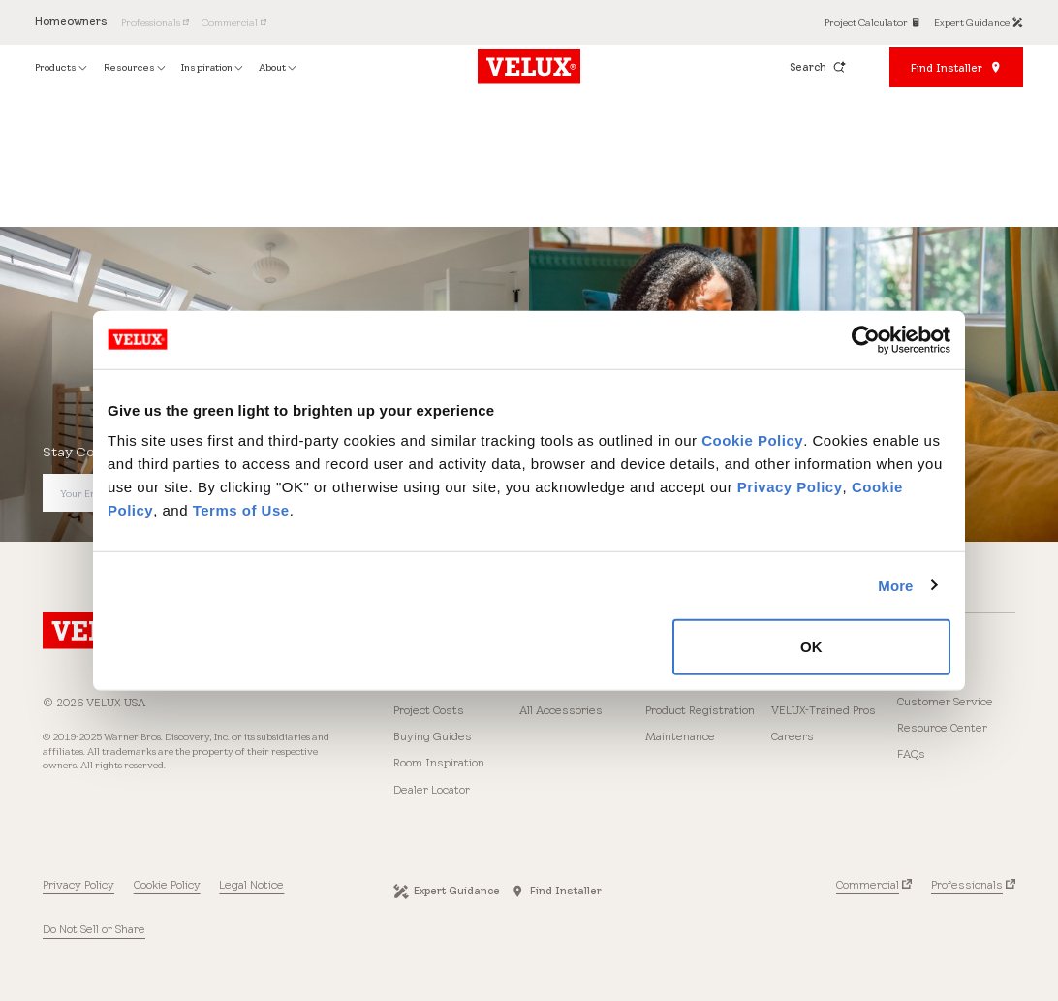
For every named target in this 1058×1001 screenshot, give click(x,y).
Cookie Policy (752, 440)
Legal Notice (251, 885)
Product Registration (700, 710)
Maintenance (680, 736)
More (895, 585)
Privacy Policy (790, 487)
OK (811, 647)
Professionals (967, 885)
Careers (792, 736)
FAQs (911, 754)
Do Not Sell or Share (94, 929)
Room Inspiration (438, 762)
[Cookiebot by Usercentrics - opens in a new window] (865, 339)
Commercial (867, 885)
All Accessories (561, 710)
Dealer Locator (431, 790)
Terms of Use (241, 510)
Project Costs (428, 710)
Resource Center (942, 728)
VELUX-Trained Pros (823, 710)
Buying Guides (432, 736)
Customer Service (945, 701)
